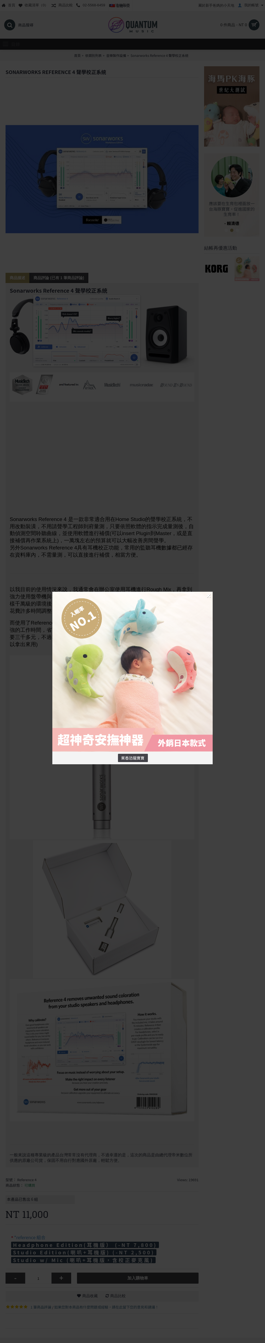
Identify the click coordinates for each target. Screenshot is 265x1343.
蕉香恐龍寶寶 (133, 758)
